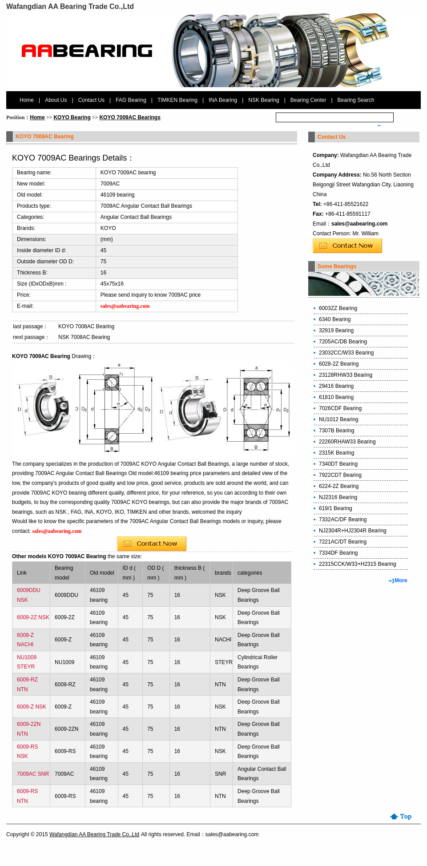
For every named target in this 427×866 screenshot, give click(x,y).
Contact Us (91, 100)
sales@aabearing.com (359, 224)
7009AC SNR (33, 774)
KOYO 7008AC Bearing (86, 326)
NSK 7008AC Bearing (84, 337)
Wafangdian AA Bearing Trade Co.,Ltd (94, 834)
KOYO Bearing (71, 117)
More (401, 580)
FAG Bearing (131, 100)
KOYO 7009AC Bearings (129, 117)
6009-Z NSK (31, 707)
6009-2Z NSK (33, 617)
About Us (56, 100)
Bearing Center (308, 100)
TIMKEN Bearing (177, 100)
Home (27, 100)
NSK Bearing (263, 100)
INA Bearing (223, 100)
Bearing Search (356, 100)
